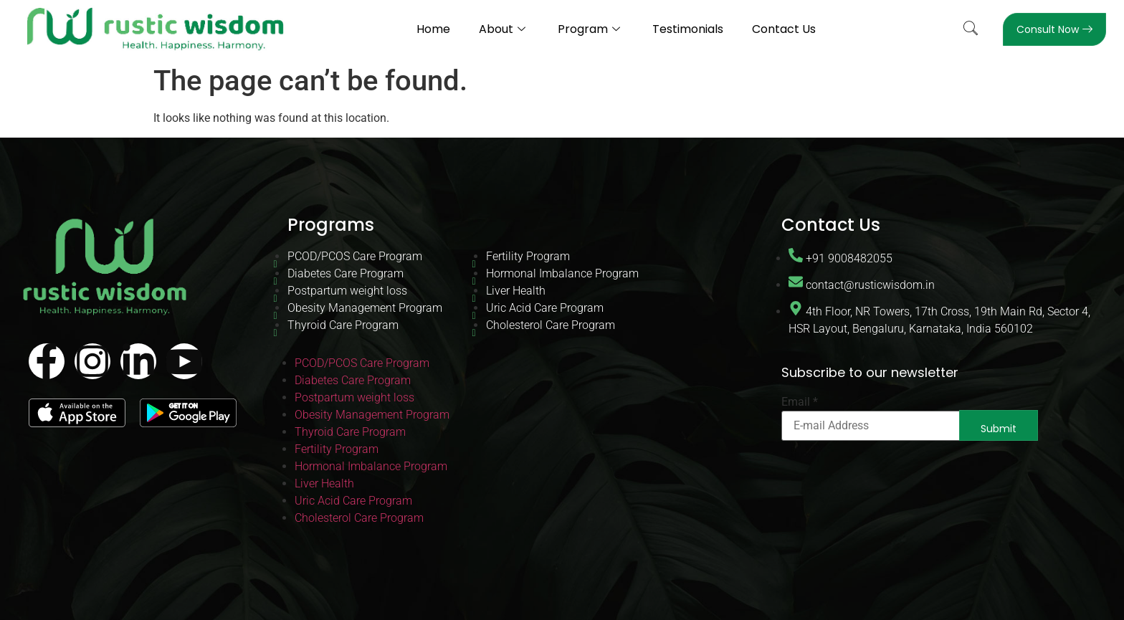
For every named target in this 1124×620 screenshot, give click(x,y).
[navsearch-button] (970, 29)
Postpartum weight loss (347, 290)
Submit (998, 428)
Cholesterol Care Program (550, 325)
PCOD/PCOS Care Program (354, 256)
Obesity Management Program (364, 308)
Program (591, 29)
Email (799, 402)
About (504, 29)
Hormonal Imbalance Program (562, 273)
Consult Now (1054, 29)
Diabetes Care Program (345, 273)
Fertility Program (528, 256)
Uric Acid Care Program (545, 308)
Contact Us (784, 29)
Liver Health (516, 290)
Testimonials (687, 29)
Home (433, 29)
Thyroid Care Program (343, 325)
